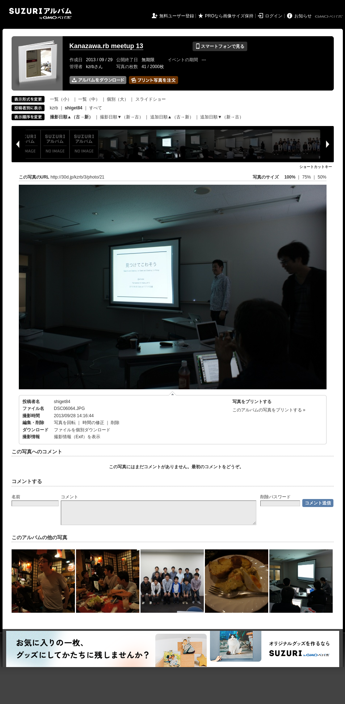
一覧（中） (89, 99)
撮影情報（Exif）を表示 (77, 436)
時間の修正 (93, 422)
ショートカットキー (315, 167)
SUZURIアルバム (40, 13)
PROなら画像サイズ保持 (229, 15)
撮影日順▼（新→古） (121, 117)
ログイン (273, 15)
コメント (69, 496)
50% (321, 177)
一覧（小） (61, 99)
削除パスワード (275, 496)
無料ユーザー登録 (176, 15)
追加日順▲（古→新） (172, 117)
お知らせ (303, 15)
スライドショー (150, 99)
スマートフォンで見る (219, 46)
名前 (16, 496)
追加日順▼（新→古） (222, 117)
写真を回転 (65, 422)
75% (307, 177)
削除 (115, 422)
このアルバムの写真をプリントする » (269, 409)
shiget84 (62, 401)
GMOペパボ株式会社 (329, 16)
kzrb (54, 107)
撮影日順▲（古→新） (71, 117)
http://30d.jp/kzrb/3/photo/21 (78, 177)
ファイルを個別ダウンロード (82, 429)
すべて (95, 107)
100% (289, 177)
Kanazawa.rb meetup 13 (106, 46)
